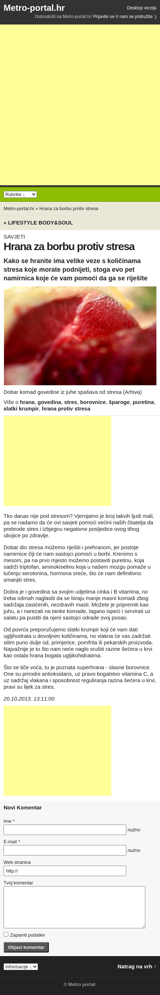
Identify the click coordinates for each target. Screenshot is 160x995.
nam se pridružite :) (137, 16)
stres (70, 402)
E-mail (12, 841)
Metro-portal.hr (34, 8)
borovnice (93, 402)
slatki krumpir (21, 408)
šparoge (119, 402)
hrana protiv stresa (66, 408)
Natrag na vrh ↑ (137, 966)
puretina (143, 402)
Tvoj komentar (18, 882)
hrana (27, 402)
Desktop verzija (141, 7)
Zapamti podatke (24, 935)
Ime (9, 821)
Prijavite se (103, 16)
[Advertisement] (80, 105)
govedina (49, 402)
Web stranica (17, 862)
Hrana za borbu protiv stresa (68, 208)
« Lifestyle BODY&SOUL (38, 222)
